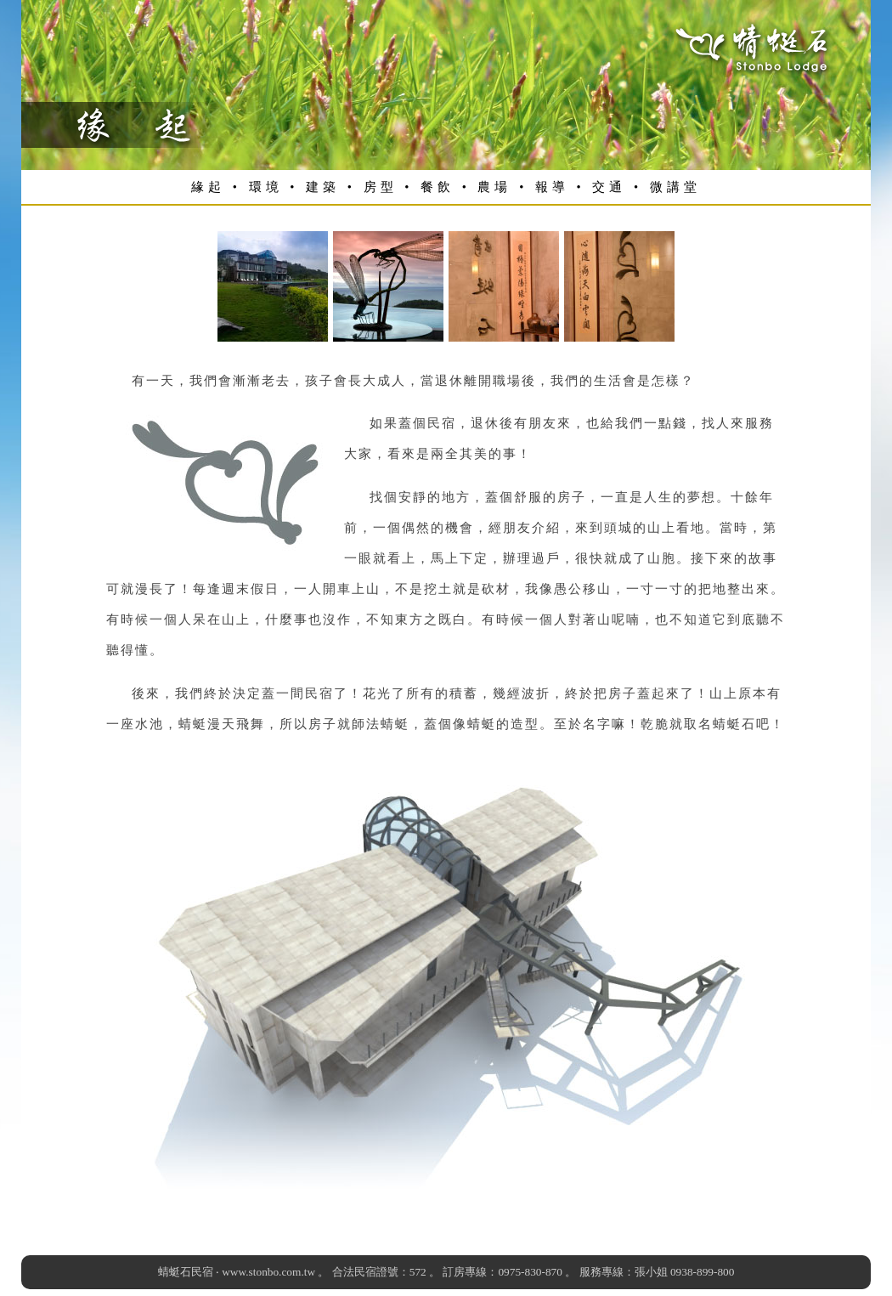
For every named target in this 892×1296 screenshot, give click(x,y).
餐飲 (437, 187)
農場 (494, 187)
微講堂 (675, 187)
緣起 (208, 187)
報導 (552, 187)
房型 (381, 187)
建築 (323, 187)
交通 (609, 187)
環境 (266, 187)
